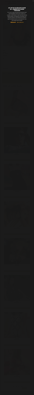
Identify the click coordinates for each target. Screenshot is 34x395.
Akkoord (13, 22)
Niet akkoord (20, 22)
